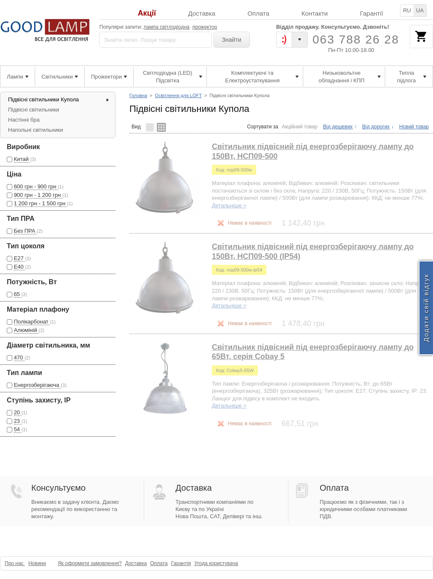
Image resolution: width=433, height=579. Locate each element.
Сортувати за (262, 127)
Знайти (231, 39)
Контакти (314, 13)
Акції (147, 13)
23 (18, 421)
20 (18, 412)
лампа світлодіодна (167, 27)
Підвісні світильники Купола (43, 99)
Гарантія (181, 563)
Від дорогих (375, 127)
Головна (138, 95)
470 (19, 357)
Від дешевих (338, 127)
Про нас (15, 563)
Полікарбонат (32, 321)
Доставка (201, 13)
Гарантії (371, 13)
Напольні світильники (35, 130)
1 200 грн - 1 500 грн (40, 203)
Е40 (19, 267)
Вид (136, 126)
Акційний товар (300, 127)
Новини (37, 563)
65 (18, 294)
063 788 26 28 (355, 39)
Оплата (258, 13)
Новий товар (414, 127)
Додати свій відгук (426, 308)
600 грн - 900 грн (36, 186)
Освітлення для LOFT (178, 95)
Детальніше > (229, 205)
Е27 (19, 258)
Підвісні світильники (33, 109)
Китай (22, 159)
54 (18, 429)
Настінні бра (24, 120)
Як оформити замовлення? (90, 563)
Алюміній (26, 330)
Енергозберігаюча (37, 385)
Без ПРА (25, 231)
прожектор (204, 27)
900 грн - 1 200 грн (38, 195)
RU (407, 10)
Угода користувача (216, 563)
